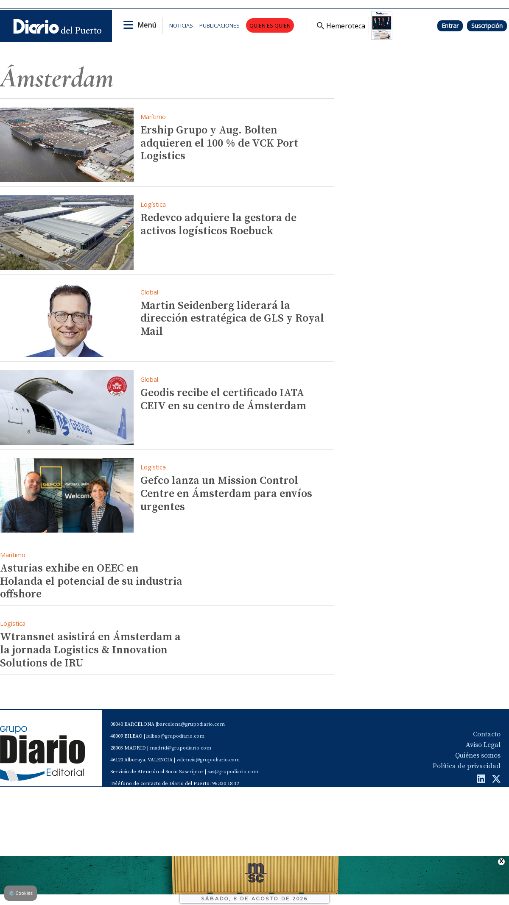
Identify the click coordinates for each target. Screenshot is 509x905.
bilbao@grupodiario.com (175, 736)
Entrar (450, 26)
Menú (146, 25)
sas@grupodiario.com (232, 772)
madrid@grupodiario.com (180, 748)
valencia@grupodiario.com (208, 760)
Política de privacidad (467, 766)
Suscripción (487, 26)
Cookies (20, 893)
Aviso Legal (483, 745)
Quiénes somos (478, 755)
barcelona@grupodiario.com (191, 724)
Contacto (487, 734)
